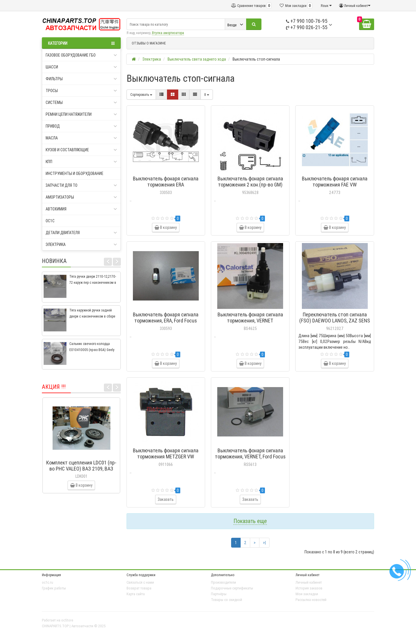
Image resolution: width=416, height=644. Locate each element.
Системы (81, 102)
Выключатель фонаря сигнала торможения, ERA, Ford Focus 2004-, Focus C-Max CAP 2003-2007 (165, 323)
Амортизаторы (81, 197)
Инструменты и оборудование (74, 173)
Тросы (81, 91)
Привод (81, 126)
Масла (81, 138)
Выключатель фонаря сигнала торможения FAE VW (334, 181)
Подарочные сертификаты (232, 588)
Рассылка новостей (311, 599)
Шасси (81, 67)
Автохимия (81, 209)
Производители (223, 582)
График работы (54, 588)
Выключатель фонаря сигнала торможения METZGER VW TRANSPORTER (165, 456)
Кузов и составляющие (81, 150)
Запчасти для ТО (81, 185)
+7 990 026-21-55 (306, 27)
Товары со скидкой (226, 599)
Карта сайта (136, 593)
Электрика (81, 244)
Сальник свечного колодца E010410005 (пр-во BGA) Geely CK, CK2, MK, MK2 (91, 349)
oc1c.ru (47, 582)
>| (264, 542)
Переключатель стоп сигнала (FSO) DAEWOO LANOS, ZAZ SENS (334, 317)
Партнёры (218, 593)
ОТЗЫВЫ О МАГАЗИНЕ (149, 43)
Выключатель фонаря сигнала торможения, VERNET (250, 317)
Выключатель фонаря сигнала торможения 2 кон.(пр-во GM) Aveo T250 (250, 184)
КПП (81, 162)
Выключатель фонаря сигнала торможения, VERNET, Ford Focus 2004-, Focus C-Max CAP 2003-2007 (250, 459)
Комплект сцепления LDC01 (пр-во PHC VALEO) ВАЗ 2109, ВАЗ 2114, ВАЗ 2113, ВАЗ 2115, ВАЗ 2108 (81, 471)
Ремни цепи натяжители (81, 114)
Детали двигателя (81, 233)
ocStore (67, 620)
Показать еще (250, 520)
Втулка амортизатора (168, 33)
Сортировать (141, 94)
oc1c (50, 220)
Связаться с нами (140, 582)
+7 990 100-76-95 (306, 21)
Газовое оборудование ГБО (81, 55)
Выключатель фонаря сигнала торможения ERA (165, 181)
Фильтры (81, 79)
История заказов (309, 588)
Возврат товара (139, 588)
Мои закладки (307, 593)
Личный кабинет (309, 582)
